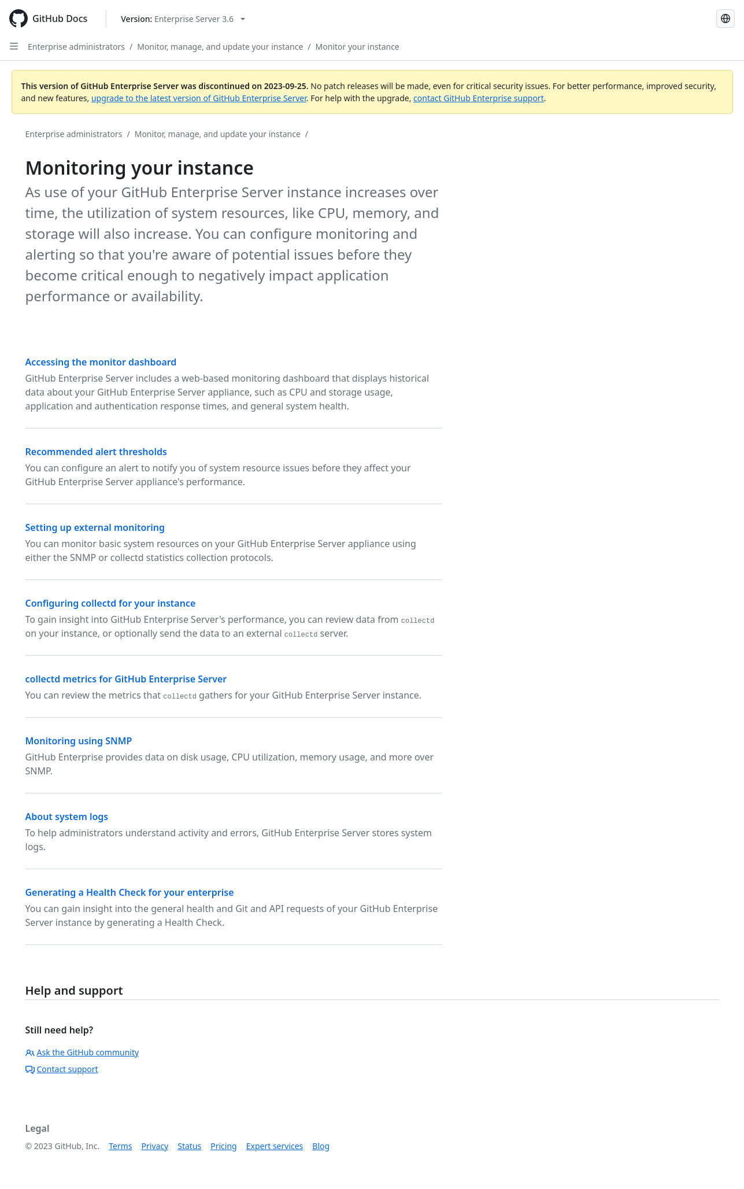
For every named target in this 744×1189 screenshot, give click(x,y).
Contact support (61, 1069)
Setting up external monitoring (95, 527)
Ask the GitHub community (82, 1052)
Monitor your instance (357, 46)
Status (189, 1145)
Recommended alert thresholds (96, 451)
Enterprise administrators (76, 46)
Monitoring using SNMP (78, 740)
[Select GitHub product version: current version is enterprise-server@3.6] (183, 19)
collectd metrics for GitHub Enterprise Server (126, 679)
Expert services (274, 1145)
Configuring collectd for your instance (110, 603)
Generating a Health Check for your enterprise (129, 892)
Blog (321, 1145)
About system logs (67, 816)
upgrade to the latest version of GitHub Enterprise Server (198, 98)
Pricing (223, 1145)
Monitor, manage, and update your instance (220, 46)
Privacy (155, 1145)
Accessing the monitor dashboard (101, 362)
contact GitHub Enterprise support (478, 98)
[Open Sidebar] (14, 46)
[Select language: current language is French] (725, 18)
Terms (120, 1145)
